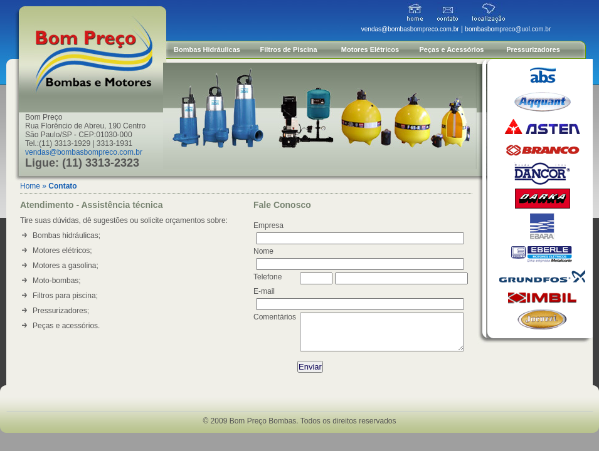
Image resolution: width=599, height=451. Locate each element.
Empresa (268, 225)
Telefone (267, 276)
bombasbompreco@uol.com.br (508, 29)
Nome (263, 251)
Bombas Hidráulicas (207, 49)
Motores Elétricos (370, 49)
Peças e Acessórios (452, 49)
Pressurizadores (533, 49)
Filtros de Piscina (288, 49)
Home (30, 186)
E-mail (264, 291)
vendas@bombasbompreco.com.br (83, 152)
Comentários (274, 317)
